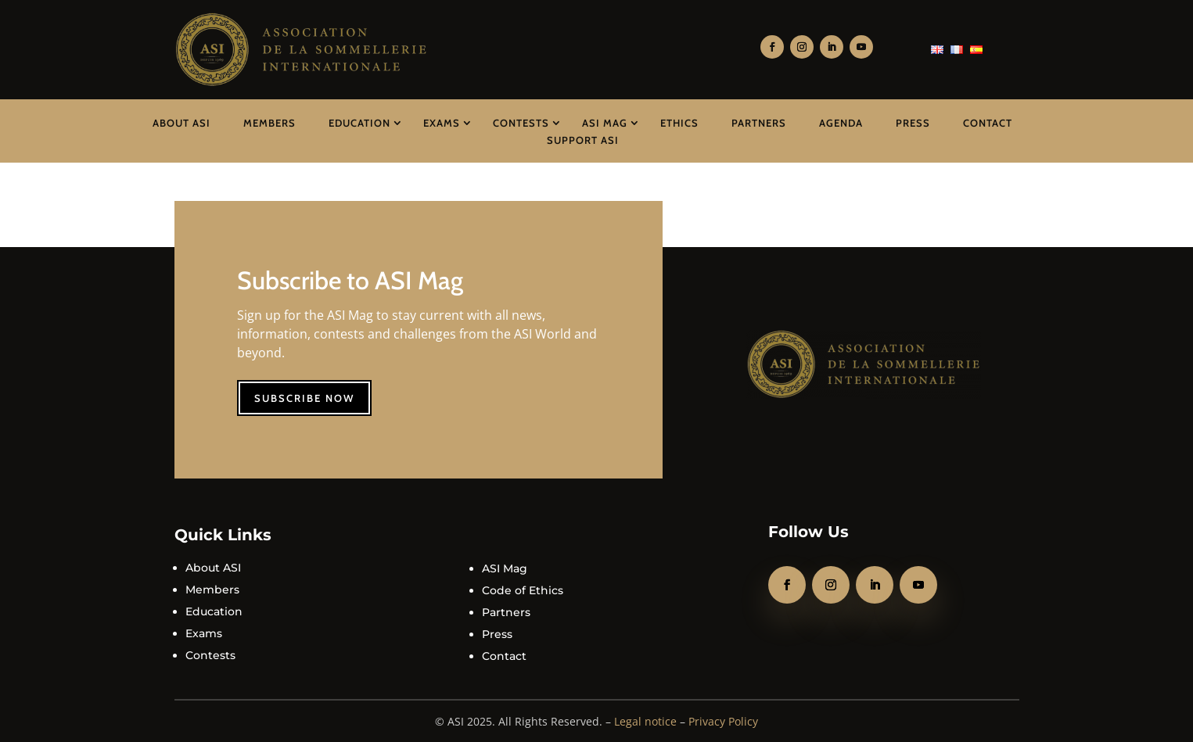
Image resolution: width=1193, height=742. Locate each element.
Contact (987, 122)
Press (913, 122)
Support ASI (583, 139)
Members (269, 122)
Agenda (841, 122)
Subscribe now (304, 398)
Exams (441, 122)
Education (359, 122)
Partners (758, 122)
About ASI (181, 122)
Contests (521, 122)
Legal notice (645, 721)
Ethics (679, 122)
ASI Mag (604, 122)
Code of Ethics (522, 590)
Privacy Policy (723, 721)
